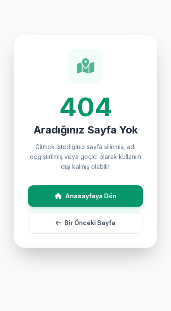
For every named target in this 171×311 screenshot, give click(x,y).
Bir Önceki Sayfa (85, 222)
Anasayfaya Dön (86, 196)
